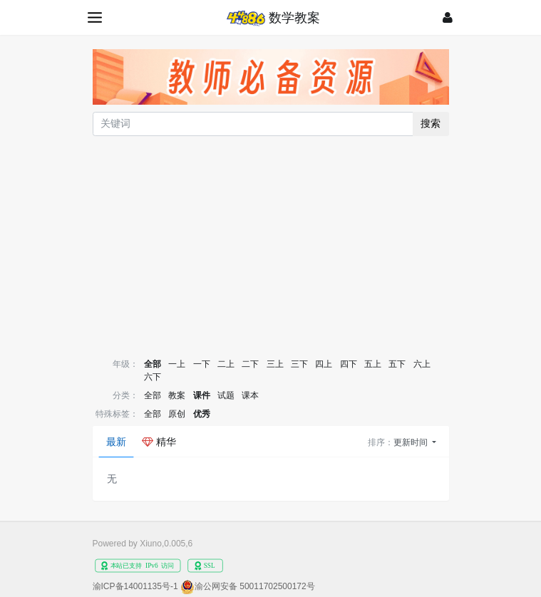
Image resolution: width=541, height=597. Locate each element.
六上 (422, 364)
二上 (226, 364)
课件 (201, 395)
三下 (299, 364)
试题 (226, 395)
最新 (116, 441)
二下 (250, 364)
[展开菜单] (95, 17)
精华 (159, 441)
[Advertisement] (271, 246)
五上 (372, 364)
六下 (152, 377)
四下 (348, 364)
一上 (176, 364)
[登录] (448, 17)
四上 (323, 364)
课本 (250, 395)
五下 (397, 364)
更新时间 (411, 442)
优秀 (201, 414)
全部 (152, 364)
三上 (275, 364)
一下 (201, 364)
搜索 (430, 123)
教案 (176, 395)
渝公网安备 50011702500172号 (255, 586)
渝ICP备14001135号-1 (135, 586)
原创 (176, 414)
